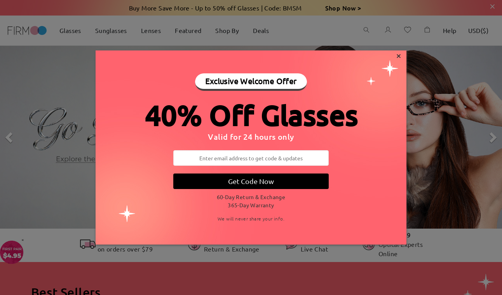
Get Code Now (251, 181)
